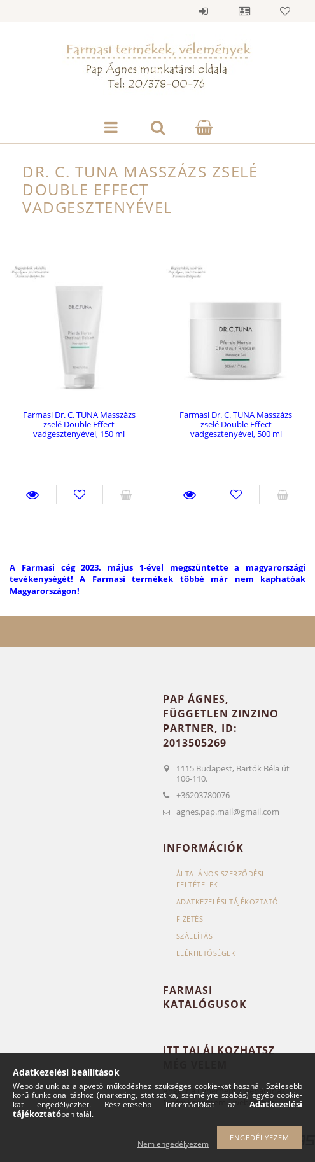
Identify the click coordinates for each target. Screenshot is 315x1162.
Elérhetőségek (206, 953)
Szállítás (194, 936)
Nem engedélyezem (173, 1143)
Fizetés (190, 918)
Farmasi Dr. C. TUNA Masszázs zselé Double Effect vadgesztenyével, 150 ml (79, 424)
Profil (244, 11)
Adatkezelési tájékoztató (227, 901)
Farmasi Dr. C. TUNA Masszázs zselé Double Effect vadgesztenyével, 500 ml (235, 424)
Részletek (33, 494)
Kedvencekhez (79, 494)
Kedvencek (285, 11)
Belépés (203, 11)
